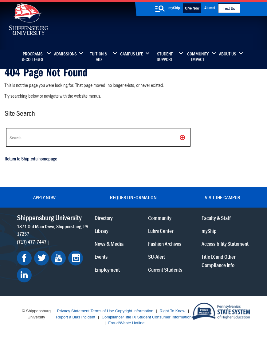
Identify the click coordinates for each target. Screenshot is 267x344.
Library (101, 230)
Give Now (192, 8)
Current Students (165, 269)
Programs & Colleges (32, 56)
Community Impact (198, 56)
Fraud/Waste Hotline (126, 323)
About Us (227, 54)
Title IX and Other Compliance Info (218, 261)
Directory (103, 217)
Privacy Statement (73, 311)
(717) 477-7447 (31, 242)
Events (101, 256)
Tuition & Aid (98, 56)
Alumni (209, 7)
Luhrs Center (160, 230)
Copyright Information (134, 311)
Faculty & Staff (216, 217)
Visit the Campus (222, 197)
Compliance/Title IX (119, 317)
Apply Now (44, 197)
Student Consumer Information (164, 317)
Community (159, 217)
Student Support (165, 56)
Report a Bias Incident (75, 317)
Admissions (65, 54)
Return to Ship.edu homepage (31, 159)
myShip (174, 7)
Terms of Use (102, 311)
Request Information (133, 197)
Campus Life (131, 54)
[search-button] (160, 8)
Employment (107, 269)
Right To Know (173, 311)
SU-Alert (156, 256)
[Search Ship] (98, 137)
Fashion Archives (164, 243)
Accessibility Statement (225, 243)
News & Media (109, 243)
